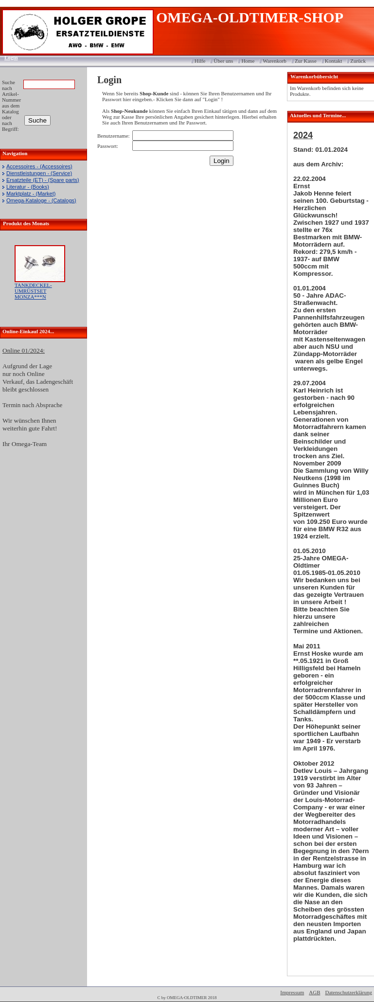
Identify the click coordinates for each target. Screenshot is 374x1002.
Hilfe (200, 61)
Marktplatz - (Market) (30, 194)
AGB (314, 992)
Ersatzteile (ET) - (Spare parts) (42, 180)
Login (8, 57)
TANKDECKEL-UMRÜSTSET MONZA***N (33, 291)
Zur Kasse (306, 61)
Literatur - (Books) (27, 187)
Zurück (358, 61)
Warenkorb (274, 61)
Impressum (292, 992)
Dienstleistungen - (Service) (39, 173)
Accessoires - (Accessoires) (39, 166)
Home (247, 61)
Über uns (223, 61)
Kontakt (333, 61)
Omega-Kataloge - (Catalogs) (41, 200)
